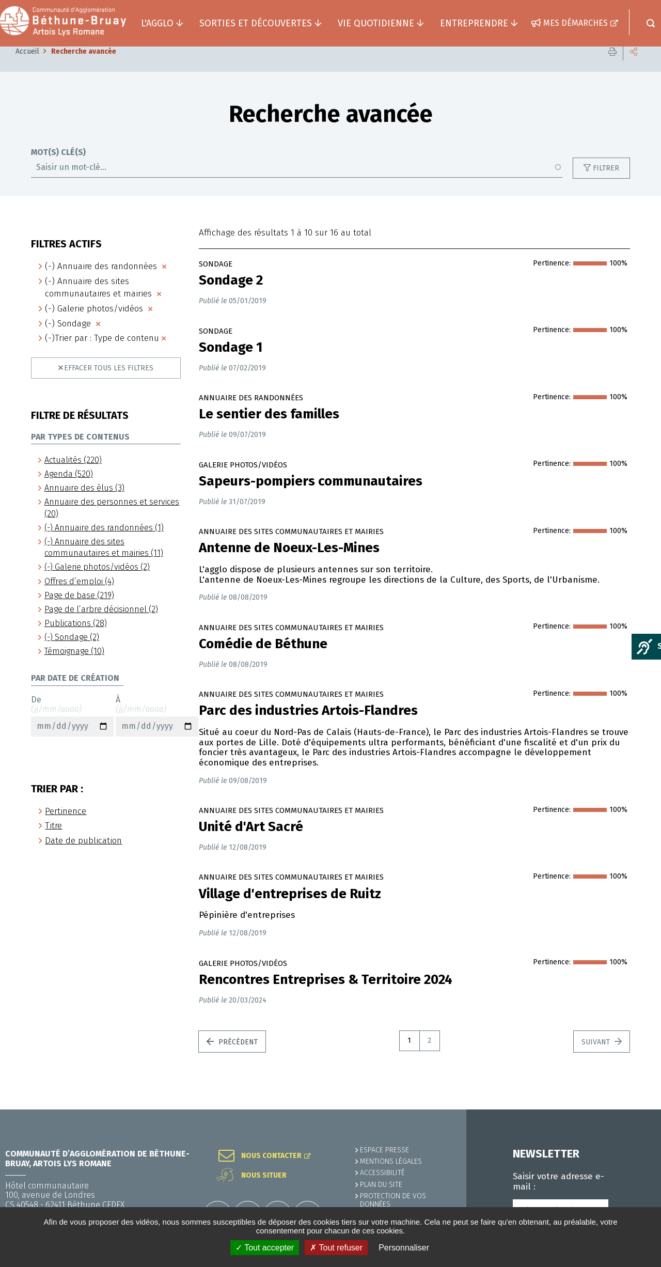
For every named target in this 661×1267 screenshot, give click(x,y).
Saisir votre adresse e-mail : (558, 1181)
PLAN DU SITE (381, 1184)
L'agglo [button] (157, 23)
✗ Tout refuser (336, 1247)
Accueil (27, 66)
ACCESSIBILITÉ (382, 1172)
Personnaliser (404, 1247)
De (72, 731)
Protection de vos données (393, 1200)
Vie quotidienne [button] (376, 23)
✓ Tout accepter (264, 1247)
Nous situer (264, 1175)
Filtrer (606, 183)
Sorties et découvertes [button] (255, 23)
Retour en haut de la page (630, 1109)
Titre (53, 841)
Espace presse (384, 1150)
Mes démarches (575, 23)
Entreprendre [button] (474, 23)
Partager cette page (633, 67)
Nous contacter (271, 1156)
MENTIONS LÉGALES (391, 1161)
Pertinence (65, 826)
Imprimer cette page (612, 67)
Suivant (596, 1057)
